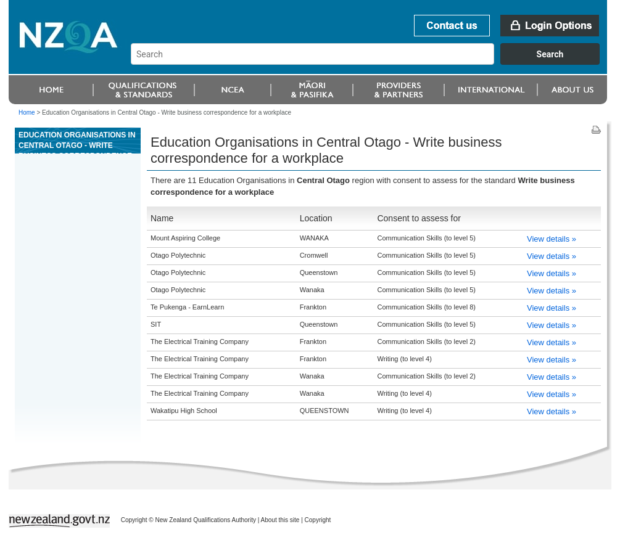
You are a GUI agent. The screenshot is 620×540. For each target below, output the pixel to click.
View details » (551, 238)
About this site (280, 520)
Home (27, 112)
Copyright (318, 520)
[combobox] (371, 62)
